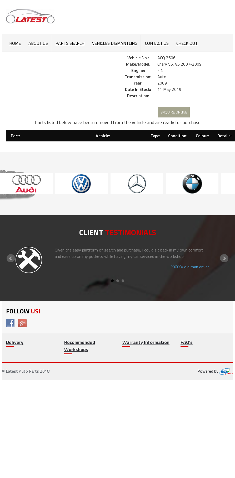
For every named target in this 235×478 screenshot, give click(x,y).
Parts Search (70, 43)
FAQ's (187, 342)
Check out (187, 43)
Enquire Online (174, 112)
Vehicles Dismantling (114, 43)
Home (15, 43)
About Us (38, 43)
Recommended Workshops (79, 346)
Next (224, 258)
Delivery (14, 342)
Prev (11, 258)
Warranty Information (145, 342)
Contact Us (157, 43)
